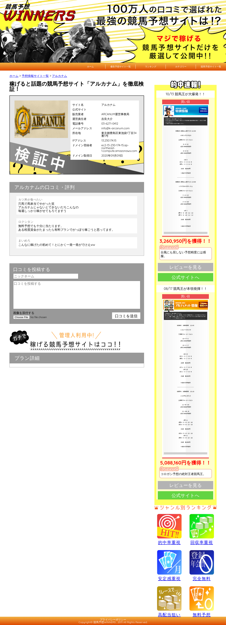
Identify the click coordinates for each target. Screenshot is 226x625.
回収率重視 (201, 529)
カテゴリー (180, 66)
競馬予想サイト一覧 (211, 66)
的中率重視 (169, 529)
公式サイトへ (185, 277)
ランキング (150, 66)
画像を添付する (23, 313)
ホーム (90, 66)
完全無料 (201, 565)
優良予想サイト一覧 (120, 66)
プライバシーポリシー (113, 619)
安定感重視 (169, 565)
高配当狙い (169, 601)
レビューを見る (185, 267)
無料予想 (201, 601)
